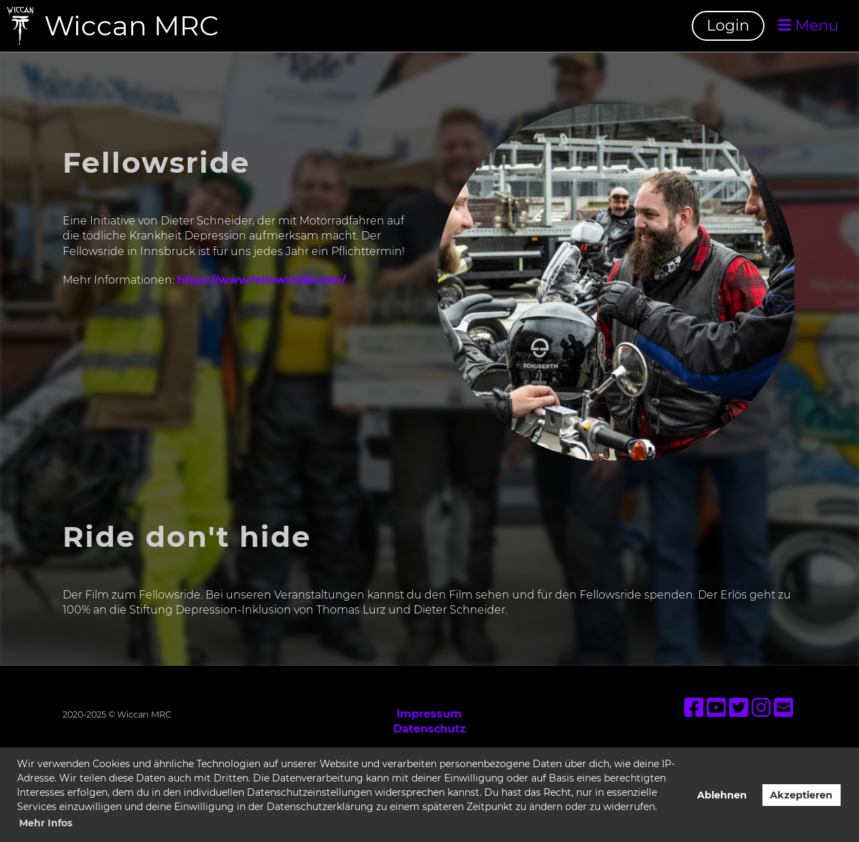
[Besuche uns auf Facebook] (693, 707)
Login (728, 25)
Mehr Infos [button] (45, 823)
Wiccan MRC (131, 25)
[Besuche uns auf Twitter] (738, 707)
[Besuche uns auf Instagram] (761, 707)
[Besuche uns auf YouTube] (716, 707)
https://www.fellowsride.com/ (261, 279)
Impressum (429, 713)
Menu (808, 25)
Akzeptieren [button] (801, 795)
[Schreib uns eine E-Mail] (783, 707)
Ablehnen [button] (722, 795)
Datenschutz (429, 728)
